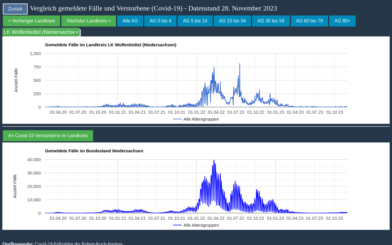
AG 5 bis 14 (195, 20)
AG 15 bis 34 (232, 20)
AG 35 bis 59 (270, 20)
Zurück (15, 8)
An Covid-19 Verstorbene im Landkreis (48, 135)
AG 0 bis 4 (160, 20)
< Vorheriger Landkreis (31, 20)
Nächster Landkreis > (89, 20)
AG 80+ (342, 20)
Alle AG (130, 20)
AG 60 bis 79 (309, 20)
